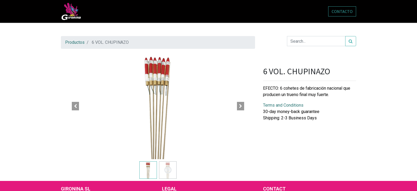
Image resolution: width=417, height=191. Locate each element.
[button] (75, 106)
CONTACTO (342, 11)
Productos (75, 42)
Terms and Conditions (283, 105)
